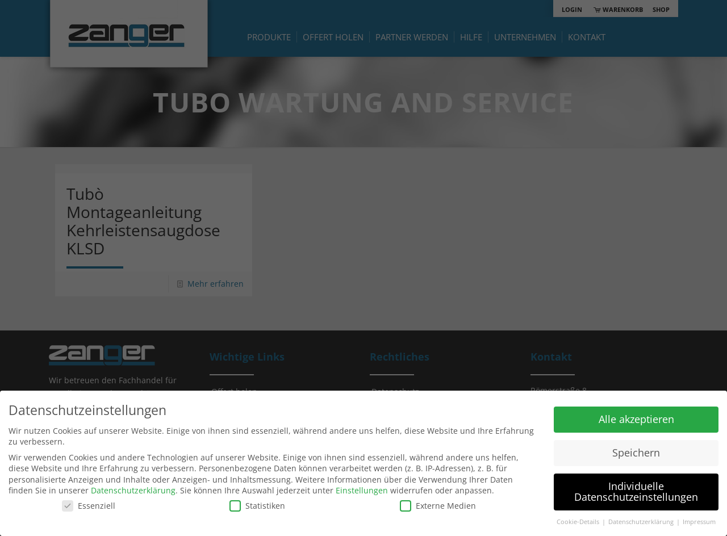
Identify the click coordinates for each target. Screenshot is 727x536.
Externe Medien (438, 505)
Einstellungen (362, 490)
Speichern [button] (636, 452)
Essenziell (88, 505)
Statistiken (257, 505)
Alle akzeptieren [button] (636, 419)
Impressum (699, 522)
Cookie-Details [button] (579, 522)
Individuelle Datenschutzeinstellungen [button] (636, 491)
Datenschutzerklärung (133, 490)
